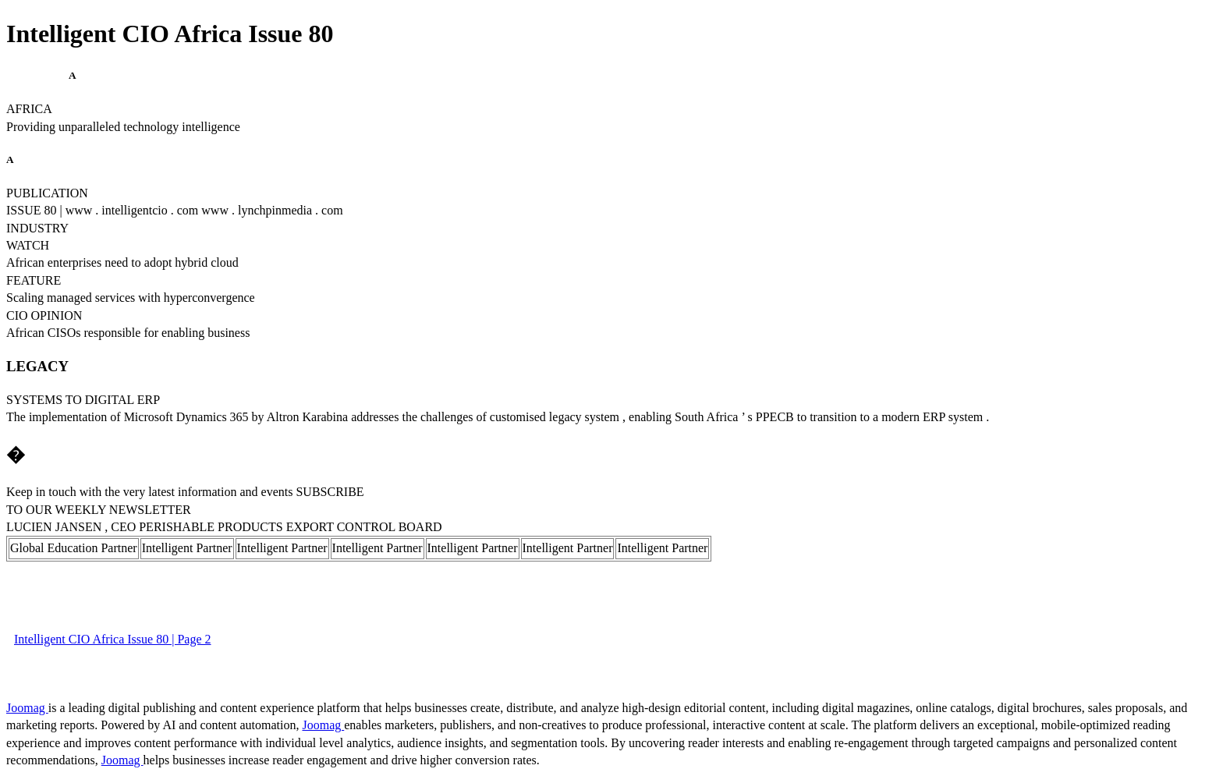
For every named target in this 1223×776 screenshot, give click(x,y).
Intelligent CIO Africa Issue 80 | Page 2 (112, 639)
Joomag (27, 707)
